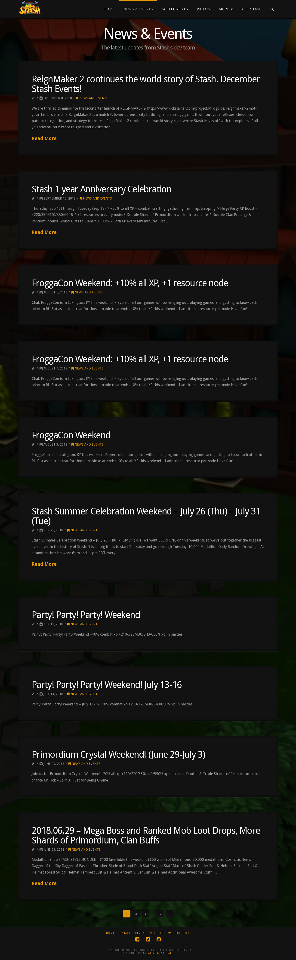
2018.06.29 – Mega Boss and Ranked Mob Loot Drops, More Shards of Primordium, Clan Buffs (146, 835)
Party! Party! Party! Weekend (86, 614)
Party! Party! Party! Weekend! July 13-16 (107, 684)
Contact (124, 933)
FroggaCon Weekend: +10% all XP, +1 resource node (130, 283)
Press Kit (140, 933)
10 (159, 913)
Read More (44, 138)
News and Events (92, 98)
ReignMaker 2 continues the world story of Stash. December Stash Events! (146, 84)
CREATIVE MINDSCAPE (158, 953)
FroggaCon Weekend (71, 435)
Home (110, 933)
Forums (166, 933)
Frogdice (182, 933)
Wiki (153, 933)
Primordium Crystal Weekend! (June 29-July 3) (118, 754)
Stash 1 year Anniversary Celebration (102, 189)
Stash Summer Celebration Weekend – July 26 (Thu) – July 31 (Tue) (146, 516)
